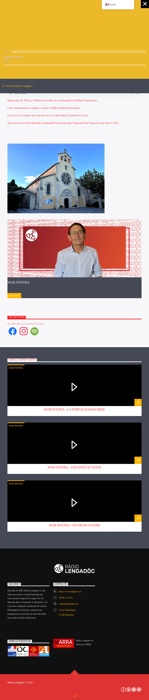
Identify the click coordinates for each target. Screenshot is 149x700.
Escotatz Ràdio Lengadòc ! (17, 86)
